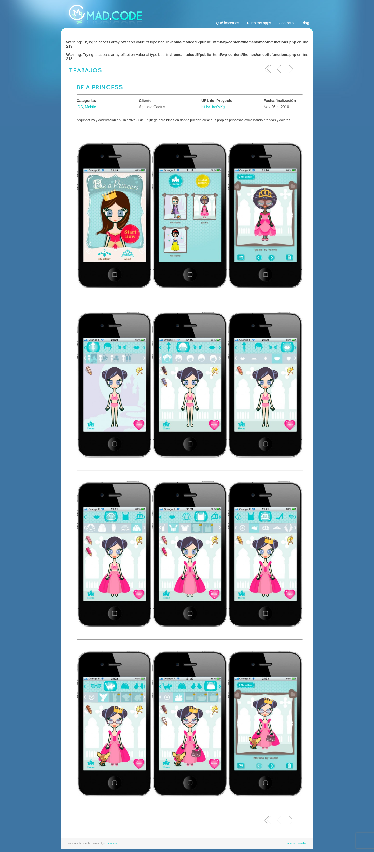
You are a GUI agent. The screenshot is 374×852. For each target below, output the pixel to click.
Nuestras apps (259, 23)
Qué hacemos (227, 23)
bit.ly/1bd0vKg (213, 107)
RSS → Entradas (296, 843)
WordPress (110, 843)
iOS (80, 107)
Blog (305, 23)
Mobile (90, 107)
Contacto (286, 23)
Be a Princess (100, 87)
